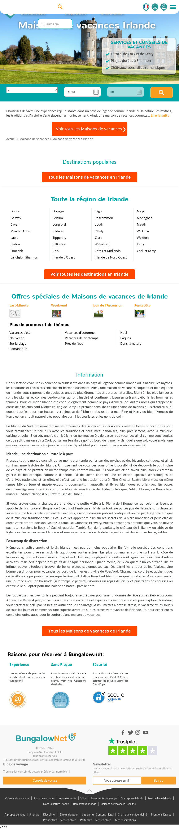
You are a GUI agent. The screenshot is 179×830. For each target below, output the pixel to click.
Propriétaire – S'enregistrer (59, 820)
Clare (98, 237)
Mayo (141, 211)
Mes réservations (125, 820)
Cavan (14, 224)
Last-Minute (19, 305)
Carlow (15, 244)
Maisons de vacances (17, 798)
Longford (59, 224)
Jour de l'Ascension (107, 305)
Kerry (141, 244)
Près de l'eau (74, 343)
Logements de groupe (104, 798)
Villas (83, 798)
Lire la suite (160, 115)
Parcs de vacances (44, 798)
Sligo (98, 211)
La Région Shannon (24, 257)
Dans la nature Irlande (56, 803)
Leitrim (58, 218)
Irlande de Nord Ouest (111, 257)
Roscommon (104, 218)
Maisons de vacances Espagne (118, 803)
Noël (123, 332)
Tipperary (59, 237)
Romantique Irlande (84, 803)
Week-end (59, 305)
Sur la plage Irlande (132, 798)
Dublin (15, 211)
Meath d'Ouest (21, 231)
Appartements (67, 798)
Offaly (99, 231)
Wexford (143, 237)
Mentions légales (161, 814)
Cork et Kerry (146, 251)
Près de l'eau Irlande (159, 798)
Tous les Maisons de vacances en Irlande (89, 177)
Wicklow (143, 231)
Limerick (16, 251)
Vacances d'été (19, 332)
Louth (99, 224)
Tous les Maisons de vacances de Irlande (89, 631)
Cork (56, 251)
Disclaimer (49, 814)
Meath (141, 224)
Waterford (102, 244)
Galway (15, 218)
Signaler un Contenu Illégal (98, 814)
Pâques (125, 338)
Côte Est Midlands (108, 251)
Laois (14, 237)
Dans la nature (130, 343)
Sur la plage (17, 343)
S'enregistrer (163, 7)
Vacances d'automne (80, 332)
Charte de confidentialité (132, 814)
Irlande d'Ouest (64, 257)
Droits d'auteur (69, 814)
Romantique (18, 349)
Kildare (58, 231)
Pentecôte (142, 305)
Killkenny (59, 244)
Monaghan (144, 218)
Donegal (59, 211)
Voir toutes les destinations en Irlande (89, 274)
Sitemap (34, 814)
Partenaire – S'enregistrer (95, 820)
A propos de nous (15, 814)
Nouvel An (17, 338)
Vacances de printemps (81, 338)
